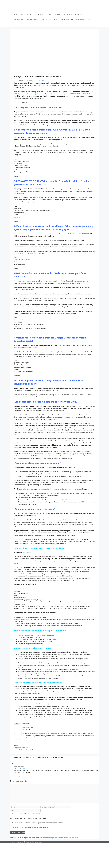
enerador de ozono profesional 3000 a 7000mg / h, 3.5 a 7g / (49, 129)
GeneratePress (37, 842)
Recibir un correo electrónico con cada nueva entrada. (30, 827)
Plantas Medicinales (32, 19)
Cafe (22, 14)
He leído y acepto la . (25, 814)
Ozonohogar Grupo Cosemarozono (34, 337)
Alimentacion (40, 14)
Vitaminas (69, 14)
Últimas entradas (25, 723)
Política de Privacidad (32, 814)
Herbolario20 (28, 727)
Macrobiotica (79, 14)
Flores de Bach (46, 19)
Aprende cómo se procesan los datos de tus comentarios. (59, 838)
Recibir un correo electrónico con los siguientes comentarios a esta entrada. (37, 823)
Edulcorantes (80, 19)
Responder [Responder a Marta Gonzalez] (17, 777)
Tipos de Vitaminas (21, 748)
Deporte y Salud (18, 19)
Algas (55, 19)
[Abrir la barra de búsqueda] (94, 24)
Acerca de (17, 723)
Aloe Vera (29, 14)
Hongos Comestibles (67, 19)
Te (16, 14)
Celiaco (49, 14)
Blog (91, 19)
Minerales (57, 14)
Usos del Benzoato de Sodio (24, 750)
